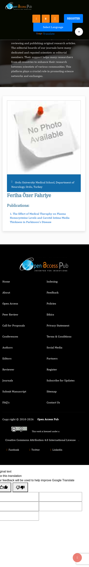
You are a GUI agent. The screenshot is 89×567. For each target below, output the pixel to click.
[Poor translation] (20, 487)
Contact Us (53, 402)
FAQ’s (6, 402)
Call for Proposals (13, 325)
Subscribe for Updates (61, 380)
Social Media (54, 347)
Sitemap (52, 391)
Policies (51, 303)
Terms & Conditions (59, 336)
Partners (52, 358)
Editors (7, 358)
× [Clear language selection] (79, 32)
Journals (7, 380)
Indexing (52, 281)
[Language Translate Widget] (52, 27)
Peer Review (10, 314)
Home (6, 281)
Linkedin (55, 449)
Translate (45, 33)
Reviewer (8, 369)
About (6, 292)
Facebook (12, 449)
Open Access (10, 303)
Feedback (52, 292)
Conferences (10, 336)
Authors (7, 347)
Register (73, 18)
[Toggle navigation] (55, 19)
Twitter (34, 449)
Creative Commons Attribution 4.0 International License (40, 440)
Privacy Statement (58, 325)
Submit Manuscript (14, 391)
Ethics (50, 314)
